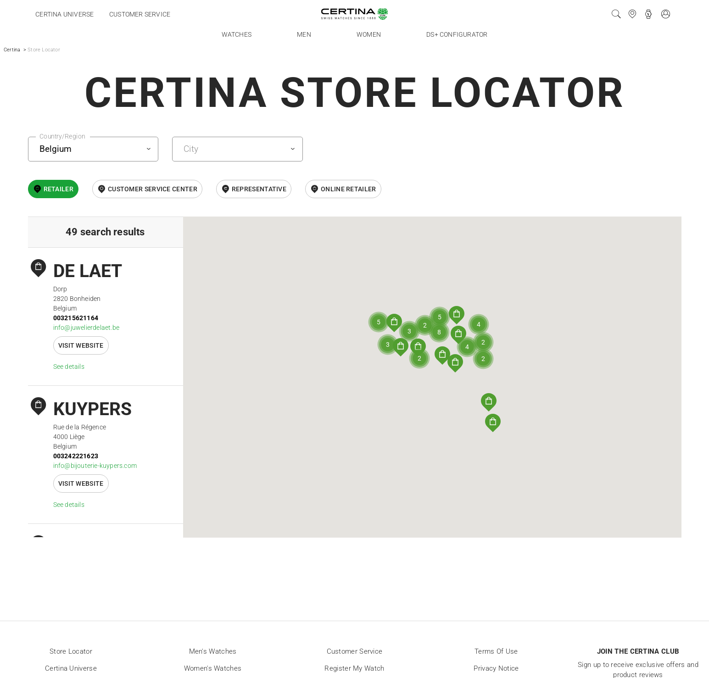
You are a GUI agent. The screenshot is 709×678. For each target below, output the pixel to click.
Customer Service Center (152, 189)
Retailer (58, 189)
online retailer (348, 189)
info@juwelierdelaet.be (86, 327)
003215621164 (75, 318)
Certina (12, 50)
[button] (489, 402)
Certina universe (64, 14)
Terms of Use (496, 651)
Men (304, 34)
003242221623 (75, 456)
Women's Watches (213, 668)
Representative (259, 189)
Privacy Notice (496, 668)
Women (369, 34)
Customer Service (355, 651)
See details (68, 366)
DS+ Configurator (456, 34)
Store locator (71, 651)
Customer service (139, 14)
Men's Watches (213, 651)
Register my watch (354, 668)
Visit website (81, 345)
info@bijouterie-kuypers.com (95, 465)
